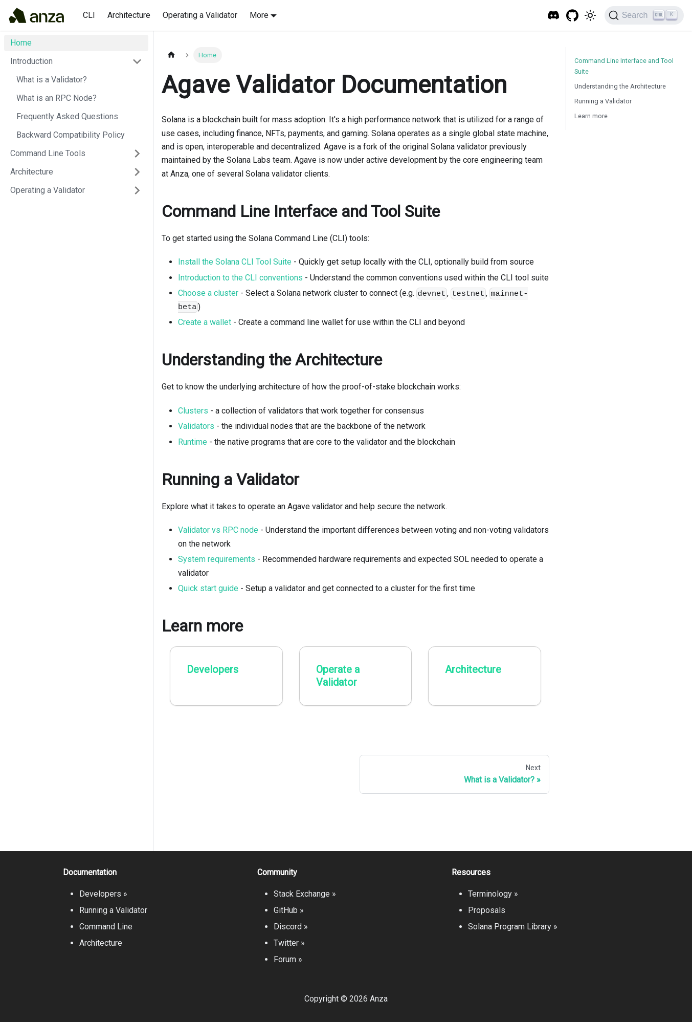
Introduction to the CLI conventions (240, 277)
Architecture (128, 15)
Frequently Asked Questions (67, 116)
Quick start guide (208, 588)
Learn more (591, 116)
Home (21, 43)
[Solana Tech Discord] (553, 15)
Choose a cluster (208, 293)
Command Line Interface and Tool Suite (624, 66)
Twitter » (289, 943)
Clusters (193, 411)
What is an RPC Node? (56, 98)
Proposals (486, 910)
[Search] (644, 15)
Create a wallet (204, 322)
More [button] (259, 15)
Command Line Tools (47, 153)
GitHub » (289, 910)
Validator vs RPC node (218, 530)
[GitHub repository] (572, 15)
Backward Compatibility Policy (70, 135)
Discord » (291, 926)
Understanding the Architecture (620, 86)
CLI (89, 15)
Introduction (31, 61)
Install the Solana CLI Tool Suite (235, 262)
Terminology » (493, 894)
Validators (196, 426)
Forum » (288, 959)
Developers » (103, 894)
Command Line (105, 926)
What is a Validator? (51, 79)
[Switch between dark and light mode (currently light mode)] (590, 15)
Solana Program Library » (512, 926)
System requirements (216, 559)
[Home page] (171, 55)
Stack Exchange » (305, 894)
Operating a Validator (200, 15)
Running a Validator (603, 101)
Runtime (192, 442)
